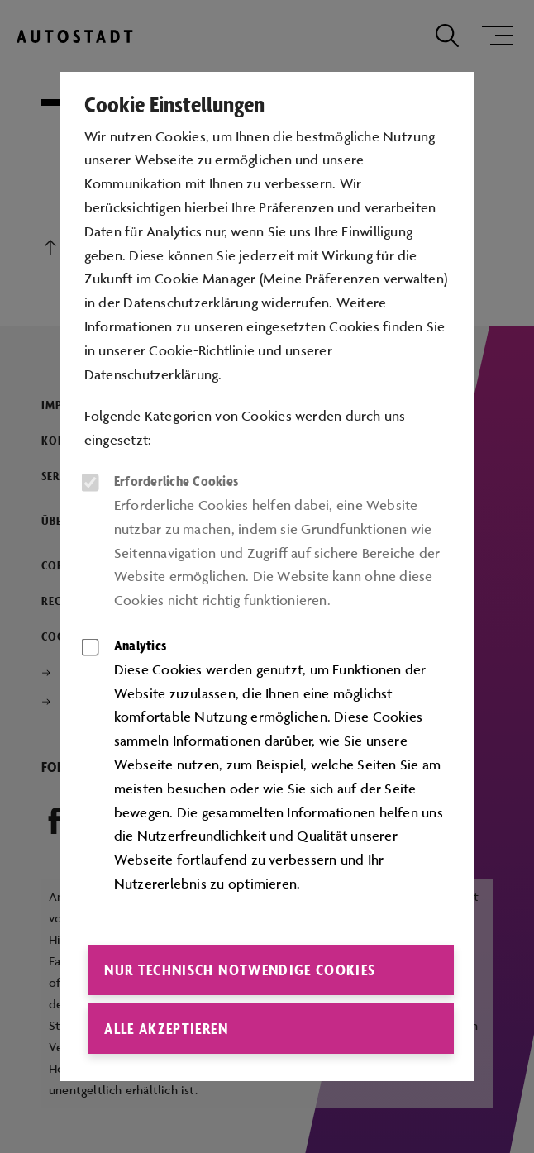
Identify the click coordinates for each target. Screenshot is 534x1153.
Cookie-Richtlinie (202, 350)
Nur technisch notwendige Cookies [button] (239, 969)
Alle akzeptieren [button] (166, 1028)
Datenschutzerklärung (151, 374)
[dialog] (267, 576)
